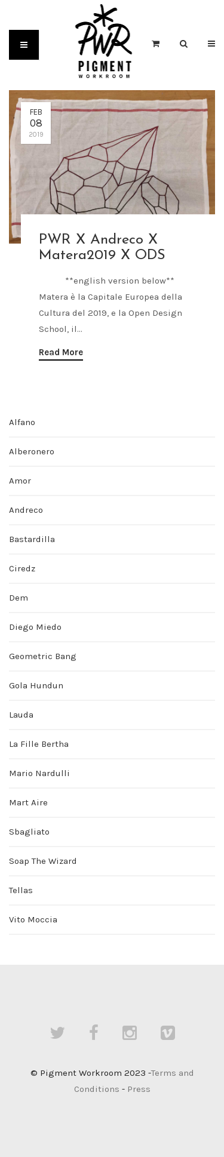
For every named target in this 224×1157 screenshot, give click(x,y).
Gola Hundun (36, 685)
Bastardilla (32, 539)
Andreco (26, 509)
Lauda (21, 714)
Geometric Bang (42, 656)
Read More (61, 352)
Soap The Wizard (43, 861)
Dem (18, 597)
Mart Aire (28, 802)
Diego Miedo (35, 626)
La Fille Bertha (39, 743)
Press (139, 1089)
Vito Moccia (33, 919)
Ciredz (22, 568)
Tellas (21, 890)
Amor (20, 480)
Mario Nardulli (39, 773)
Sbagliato (29, 831)
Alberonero (31, 451)
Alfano (22, 422)
